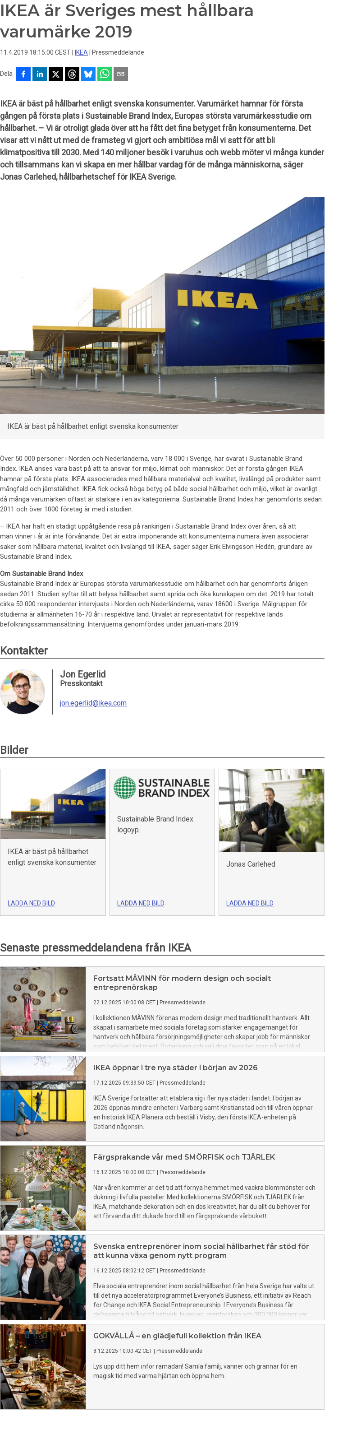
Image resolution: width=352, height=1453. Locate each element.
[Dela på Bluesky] (88, 75)
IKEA (81, 52)
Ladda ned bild (31, 903)
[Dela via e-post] (121, 75)
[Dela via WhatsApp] (104, 75)
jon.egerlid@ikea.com (93, 703)
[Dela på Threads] (72, 75)
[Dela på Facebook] (23, 75)
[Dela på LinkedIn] (39, 75)
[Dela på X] (56, 75)
